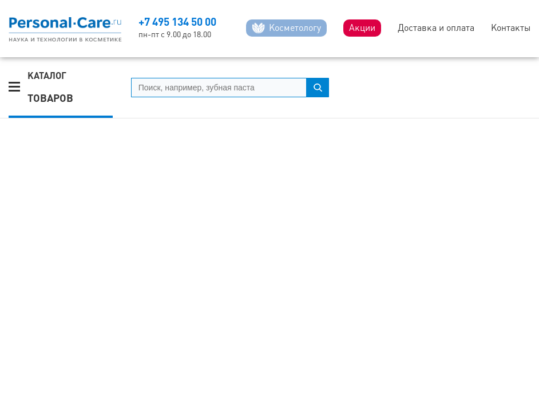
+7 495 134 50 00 (177, 21)
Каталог (50, 87)
